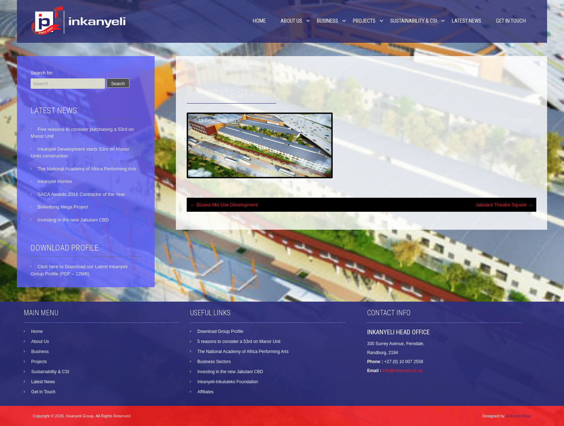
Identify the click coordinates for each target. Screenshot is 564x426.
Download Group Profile (220, 331)
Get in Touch (511, 21)
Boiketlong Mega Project (62, 207)
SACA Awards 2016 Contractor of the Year (81, 194)
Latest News (466, 21)
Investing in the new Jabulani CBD (73, 220)
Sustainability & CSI (413, 21)
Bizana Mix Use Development (224, 204)
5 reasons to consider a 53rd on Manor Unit (239, 341)
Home (259, 21)
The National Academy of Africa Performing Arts (86, 168)
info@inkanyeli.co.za (402, 370)
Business (327, 21)
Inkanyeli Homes (54, 181)
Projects (364, 21)
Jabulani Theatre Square (504, 204)
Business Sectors (214, 361)
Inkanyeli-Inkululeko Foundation (227, 381)
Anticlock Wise (518, 416)
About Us (291, 21)
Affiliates (205, 391)
